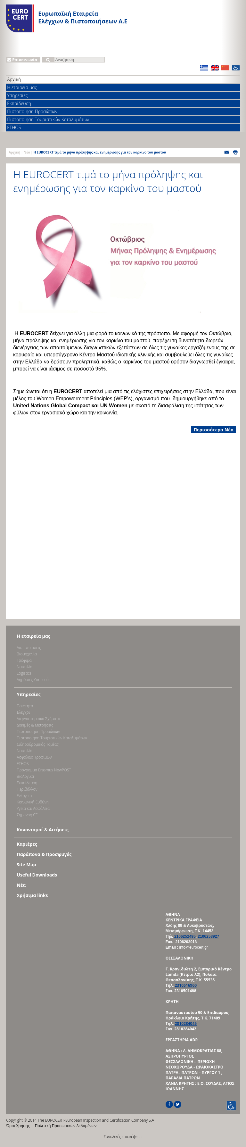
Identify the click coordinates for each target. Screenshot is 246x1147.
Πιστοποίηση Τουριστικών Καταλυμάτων (48, 119)
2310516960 (186, 985)
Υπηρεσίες (17, 95)
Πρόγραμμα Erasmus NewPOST (44, 770)
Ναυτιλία (24, 666)
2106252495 (185, 936)
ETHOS (14, 127)
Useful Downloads (37, 875)
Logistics (24, 673)
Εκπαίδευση (19, 103)
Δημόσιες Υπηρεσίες (34, 679)
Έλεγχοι (23, 712)
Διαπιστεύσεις (29, 647)
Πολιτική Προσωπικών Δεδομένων (65, 1125)
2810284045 (186, 1023)
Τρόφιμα (24, 660)
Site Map (26, 864)
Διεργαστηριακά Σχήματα (38, 718)
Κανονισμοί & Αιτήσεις (43, 830)
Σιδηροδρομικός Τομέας (38, 744)
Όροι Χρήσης (17, 1125)
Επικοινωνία (22, 59)
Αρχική (14, 79)
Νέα (27, 152)
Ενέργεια (24, 795)
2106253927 (208, 936)
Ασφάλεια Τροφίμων (34, 757)
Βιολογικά (25, 776)
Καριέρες (27, 844)
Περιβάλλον (27, 789)
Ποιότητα (25, 706)
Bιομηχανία (27, 654)
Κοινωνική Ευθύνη (33, 802)
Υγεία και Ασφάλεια (33, 808)
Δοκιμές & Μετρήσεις (35, 725)
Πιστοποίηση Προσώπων (32, 111)
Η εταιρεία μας (22, 87)
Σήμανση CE (27, 815)
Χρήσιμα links (32, 895)
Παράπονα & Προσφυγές (44, 854)
